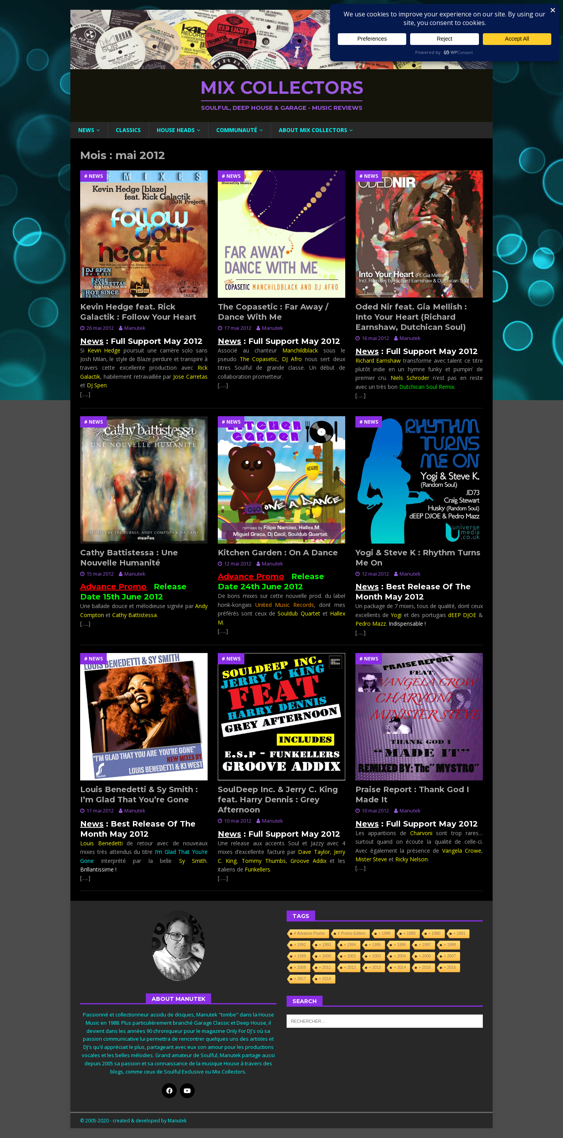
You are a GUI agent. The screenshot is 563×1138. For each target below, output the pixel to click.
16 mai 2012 (375, 338)
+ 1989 (409, 933)
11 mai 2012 (100, 810)
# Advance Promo (309, 933)
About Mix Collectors (313, 130)
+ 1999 (300, 956)
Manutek (134, 327)
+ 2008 (300, 967)
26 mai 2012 (100, 327)
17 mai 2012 (237, 327)
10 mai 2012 (237, 820)
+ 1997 (425, 945)
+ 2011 (325, 967)
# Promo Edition (352, 933)
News (86, 130)
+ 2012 (350, 967)
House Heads (176, 130)
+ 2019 (325, 979)
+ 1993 (325, 945)
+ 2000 (325, 956)
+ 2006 (425, 956)
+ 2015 (425, 967)
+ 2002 (350, 956)
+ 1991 (460, 933)
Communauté (236, 130)
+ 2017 (300, 979)
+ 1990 (435, 933)
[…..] (85, 394)
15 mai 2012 (100, 573)
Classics (128, 130)
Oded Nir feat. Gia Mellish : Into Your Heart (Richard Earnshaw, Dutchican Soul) (411, 317)
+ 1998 (450, 945)
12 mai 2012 (237, 563)
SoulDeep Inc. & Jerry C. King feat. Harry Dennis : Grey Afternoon (278, 799)
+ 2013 (375, 967)
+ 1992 (300, 945)
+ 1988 (384, 933)
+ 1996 (400, 945)
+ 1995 (375, 945)
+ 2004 (400, 956)
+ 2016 (450, 967)
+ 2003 (375, 956)
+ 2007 (450, 956)
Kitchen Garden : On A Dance (278, 552)
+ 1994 (350, 945)
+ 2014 (400, 967)
